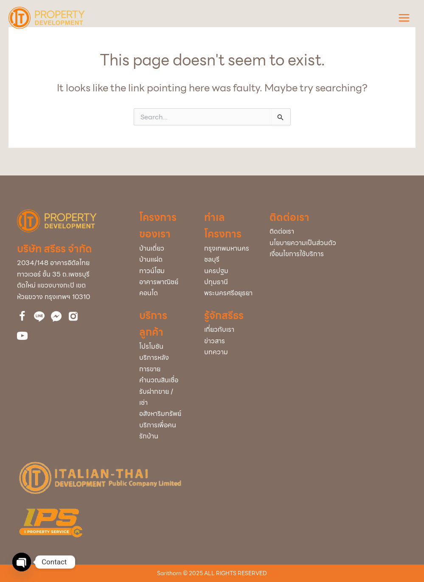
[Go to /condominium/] (163, 293)
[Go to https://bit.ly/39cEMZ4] (22, 337)
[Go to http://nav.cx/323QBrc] (39, 316)
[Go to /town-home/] (163, 271)
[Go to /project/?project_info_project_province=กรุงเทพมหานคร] (228, 248)
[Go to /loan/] (163, 380)
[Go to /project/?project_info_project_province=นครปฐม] (228, 271)
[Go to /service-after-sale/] (163, 363)
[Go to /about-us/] (228, 329)
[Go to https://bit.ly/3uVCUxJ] (73, 316)
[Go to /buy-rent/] (163, 403)
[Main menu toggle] (404, 17)
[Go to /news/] (228, 341)
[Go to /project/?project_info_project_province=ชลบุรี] (228, 259)
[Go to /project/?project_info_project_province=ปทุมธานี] (228, 282)
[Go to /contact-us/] (338, 231)
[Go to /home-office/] (163, 282)
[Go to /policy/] (338, 243)
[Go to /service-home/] (163, 431)
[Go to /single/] (163, 248)
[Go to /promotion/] (163, 346)
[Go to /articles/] (228, 352)
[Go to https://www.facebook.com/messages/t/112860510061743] (56, 316)
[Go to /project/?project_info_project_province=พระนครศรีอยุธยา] (228, 293)
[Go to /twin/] (163, 259)
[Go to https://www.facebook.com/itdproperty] (22, 317)
